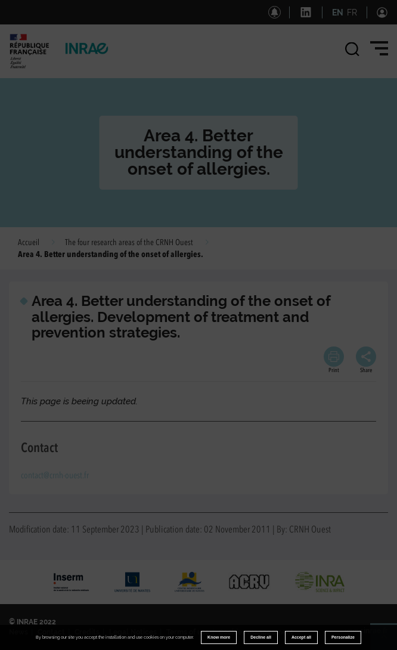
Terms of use (187, 632)
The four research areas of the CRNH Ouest (129, 243)
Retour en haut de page (388, 641)
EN (337, 12)
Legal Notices (133, 632)
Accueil (28, 243)
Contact (51, 632)
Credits (87, 632)
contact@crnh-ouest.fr (55, 476)
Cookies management (256, 632)
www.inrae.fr (366, 631)
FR (352, 12)
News (18, 632)
